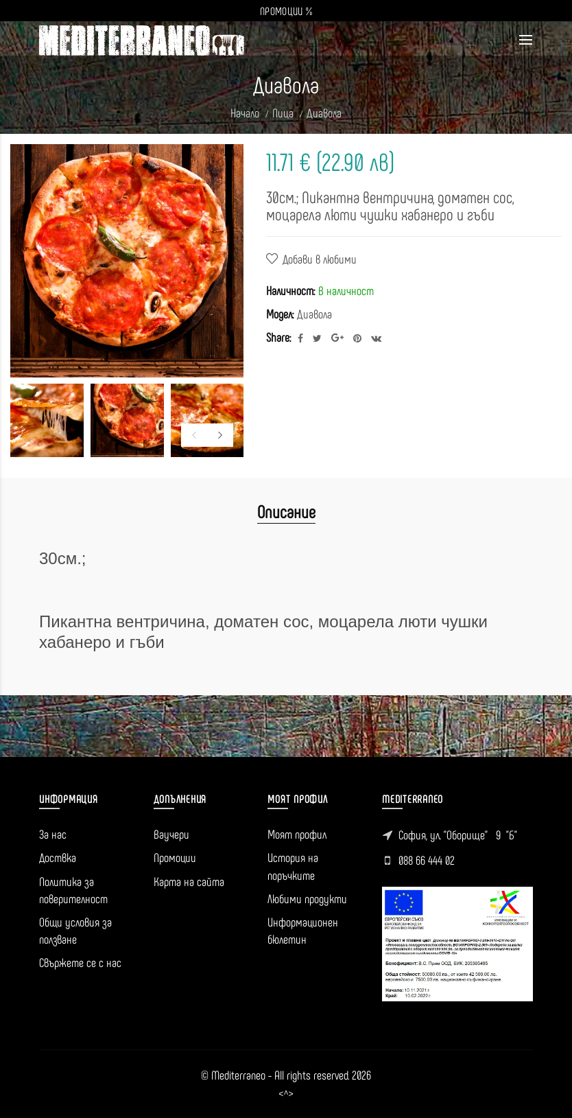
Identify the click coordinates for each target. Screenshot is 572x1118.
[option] (47, 420)
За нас (53, 833)
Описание (286, 511)
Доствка (57, 857)
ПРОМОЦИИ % (286, 10)
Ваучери (171, 833)
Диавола (324, 112)
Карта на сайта (189, 881)
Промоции (175, 857)
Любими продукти (307, 898)
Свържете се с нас (80, 962)
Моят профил (296, 833)
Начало (244, 112)
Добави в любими (320, 258)
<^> (286, 1093)
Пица (283, 112)
